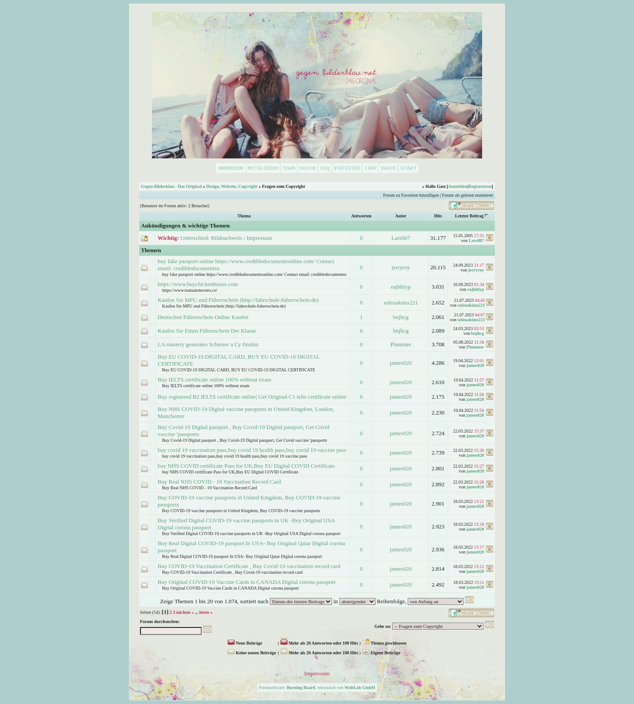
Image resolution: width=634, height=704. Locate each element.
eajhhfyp (401, 286)
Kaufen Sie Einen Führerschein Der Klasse (207, 330)
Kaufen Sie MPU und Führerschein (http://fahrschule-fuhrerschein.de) (238, 300)
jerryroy (400, 267)
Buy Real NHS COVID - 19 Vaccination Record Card (219, 481)
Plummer (400, 344)
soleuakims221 (400, 302)
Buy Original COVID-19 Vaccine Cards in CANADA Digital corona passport (246, 582)
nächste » (185, 612)
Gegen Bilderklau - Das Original (171, 186)
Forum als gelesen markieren (467, 195)
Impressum (317, 673)
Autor (400, 215)
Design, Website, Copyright (232, 186)
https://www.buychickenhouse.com (198, 284)
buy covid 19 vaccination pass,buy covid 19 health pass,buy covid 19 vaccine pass (252, 450)
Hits (438, 215)
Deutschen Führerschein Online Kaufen (203, 317)
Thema (244, 215)
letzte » (205, 612)
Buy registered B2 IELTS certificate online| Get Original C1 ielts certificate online (252, 396)
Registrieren (480, 186)
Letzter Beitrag (469, 215)
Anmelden (458, 186)
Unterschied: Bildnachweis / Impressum (226, 238)
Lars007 (400, 238)
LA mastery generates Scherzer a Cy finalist (208, 344)
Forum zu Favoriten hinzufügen (411, 195)
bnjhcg (401, 317)
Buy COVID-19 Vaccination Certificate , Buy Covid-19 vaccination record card (249, 566)
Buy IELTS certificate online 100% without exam (214, 379)
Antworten (361, 215)
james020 (401, 362)
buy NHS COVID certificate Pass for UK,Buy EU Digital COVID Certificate (246, 465)
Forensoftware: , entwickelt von (317, 687)
